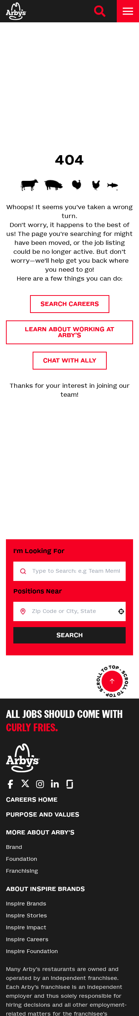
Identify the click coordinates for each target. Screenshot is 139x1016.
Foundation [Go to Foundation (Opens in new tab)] (21, 859)
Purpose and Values (42, 814)
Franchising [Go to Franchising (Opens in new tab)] (22, 871)
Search (69, 635)
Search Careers (69, 303)
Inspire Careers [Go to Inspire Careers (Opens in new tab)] (27, 939)
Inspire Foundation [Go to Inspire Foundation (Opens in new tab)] (32, 951)
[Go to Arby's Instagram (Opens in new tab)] (40, 784)
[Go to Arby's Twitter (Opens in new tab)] (25, 784)
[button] (121, 611)
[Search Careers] (99, 11)
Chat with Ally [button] (69, 360)
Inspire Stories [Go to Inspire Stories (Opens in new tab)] (26, 916)
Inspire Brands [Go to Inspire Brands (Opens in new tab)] (26, 904)
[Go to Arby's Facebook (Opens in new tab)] (10, 784)
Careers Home (31, 799)
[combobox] (71, 611)
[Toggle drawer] (128, 11)
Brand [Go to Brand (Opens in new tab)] (14, 847)
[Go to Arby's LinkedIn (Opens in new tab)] (54, 784)
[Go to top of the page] (112, 681)
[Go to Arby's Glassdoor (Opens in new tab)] (69, 784)
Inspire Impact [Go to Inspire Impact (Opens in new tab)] (26, 927)
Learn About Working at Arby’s (69, 332)
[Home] (16, 11)
